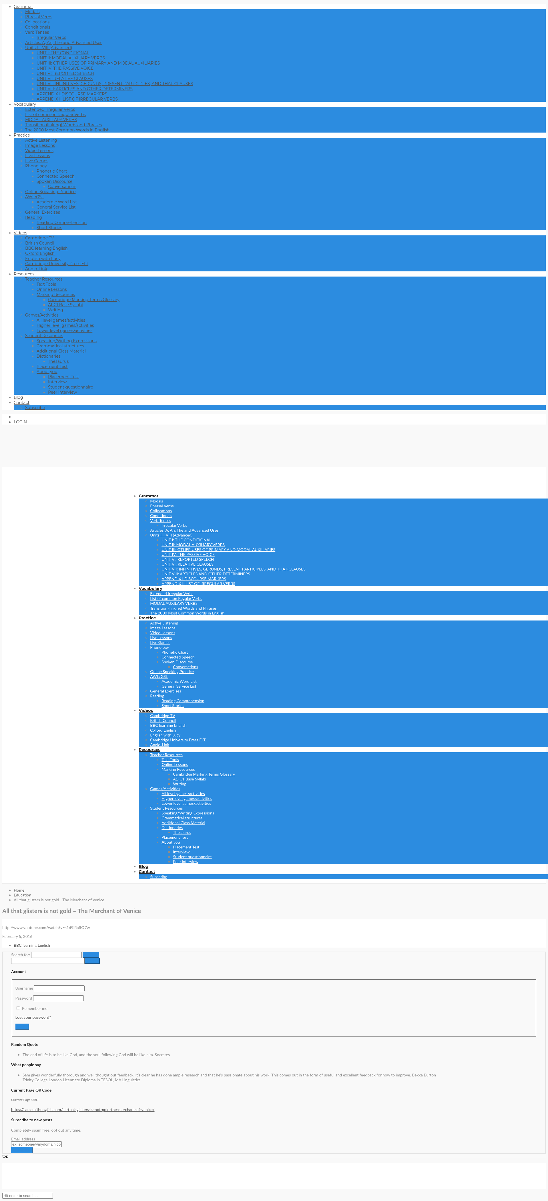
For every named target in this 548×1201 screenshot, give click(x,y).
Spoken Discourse (55, 181)
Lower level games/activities (64, 330)
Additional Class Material (61, 351)
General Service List (56, 207)
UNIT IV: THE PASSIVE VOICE (65, 68)
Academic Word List (57, 202)
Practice (22, 135)
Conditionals (37, 27)
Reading (33, 217)
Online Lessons (52, 289)
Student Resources (44, 335)
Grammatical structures (60, 346)
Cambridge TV (39, 238)
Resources (24, 274)
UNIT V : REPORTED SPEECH (65, 73)
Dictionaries (49, 356)
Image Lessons (40, 145)
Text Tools (46, 284)
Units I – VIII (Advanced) (48, 47)
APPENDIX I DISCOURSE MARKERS (72, 94)
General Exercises (42, 212)
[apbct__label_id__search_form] (48, 961)
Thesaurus (58, 361)
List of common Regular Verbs (55, 114)
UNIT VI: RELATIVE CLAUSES (65, 78)
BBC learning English (46, 248)
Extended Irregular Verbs (50, 109)
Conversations (62, 186)
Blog (18, 397)
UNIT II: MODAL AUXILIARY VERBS (71, 58)
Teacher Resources (44, 279)
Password (23, 998)
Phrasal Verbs (38, 16)
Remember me (34, 1008)
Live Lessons (37, 155)
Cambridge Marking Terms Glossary (83, 299)
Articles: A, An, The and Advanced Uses (63, 42)
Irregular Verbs (51, 37)
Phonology (36, 166)
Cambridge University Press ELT (56, 263)
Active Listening (41, 140)
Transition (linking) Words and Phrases (63, 124)
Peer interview (62, 392)
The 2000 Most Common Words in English (67, 130)
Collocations (37, 22)
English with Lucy (43, 258)
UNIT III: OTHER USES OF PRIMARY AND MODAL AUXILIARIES (98, 63)
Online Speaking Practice (50, 191)
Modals (32, 11)
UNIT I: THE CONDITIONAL (63, 52)
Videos (20, 232)
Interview (57, 382)
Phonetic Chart (52, 171)
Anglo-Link (36, 268)
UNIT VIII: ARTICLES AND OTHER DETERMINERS (85, 88)
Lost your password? (33, 1017)
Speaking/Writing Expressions (67, 340)
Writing (55, 310)
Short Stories (49, 227)
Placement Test (52, 366)
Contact (21, 402)
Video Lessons (39, 150)
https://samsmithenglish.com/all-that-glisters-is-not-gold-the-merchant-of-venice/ (83, 1109)
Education (22, 894)
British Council (39, 243)
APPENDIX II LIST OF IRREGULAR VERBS (77, 99)
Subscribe (35, 407)
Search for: (20, 954)
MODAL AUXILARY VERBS (51, 119)
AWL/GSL (34, 196)
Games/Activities (42, 315)
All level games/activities (61, 320)
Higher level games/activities (65, 325)
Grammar (23, 6)
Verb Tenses (37, 32)
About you (47, 371)
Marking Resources (56, 294)
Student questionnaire (70, 387)
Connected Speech (56, 176)
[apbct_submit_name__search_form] (92, 961)
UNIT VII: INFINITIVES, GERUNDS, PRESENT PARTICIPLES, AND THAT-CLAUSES (115, 83)
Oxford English (40, 253)
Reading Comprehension (62, 222)
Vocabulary (25, 104)
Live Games (36, 160)
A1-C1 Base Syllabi (65, 304)
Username (24, 988)
